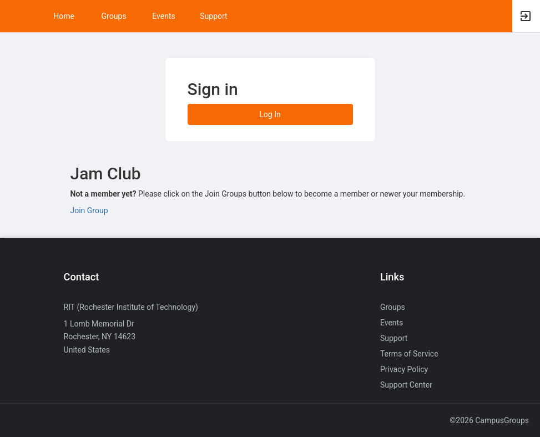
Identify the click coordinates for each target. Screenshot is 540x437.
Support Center (406, 384)
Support (213, 16)
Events (163, 16)
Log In (269, 114)
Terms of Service (409, 353)
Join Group (89, 210)
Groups (114, 16)
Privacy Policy (404, 369)
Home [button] (63, 16)
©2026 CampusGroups (489, 420)
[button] (14, 16)
